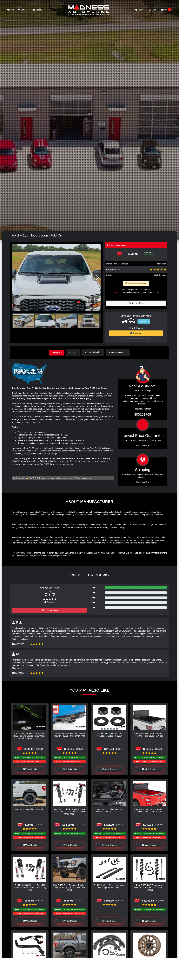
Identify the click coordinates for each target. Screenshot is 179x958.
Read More (143, 445)
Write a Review (50, 610)
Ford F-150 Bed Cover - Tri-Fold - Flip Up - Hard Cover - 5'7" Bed (149, 734)
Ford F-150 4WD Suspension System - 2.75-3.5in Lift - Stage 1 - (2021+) (149, 887)
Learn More (144, 321)
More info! (161, 264)
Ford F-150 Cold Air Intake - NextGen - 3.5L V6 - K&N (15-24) (109, 810)
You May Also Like (94, 352)
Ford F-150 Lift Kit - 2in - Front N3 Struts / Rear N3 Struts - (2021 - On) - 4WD (30, 887)
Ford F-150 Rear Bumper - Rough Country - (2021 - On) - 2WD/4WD (69, 734)
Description (57, 352)
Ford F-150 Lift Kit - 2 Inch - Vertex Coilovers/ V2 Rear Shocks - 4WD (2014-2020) (69, 811)
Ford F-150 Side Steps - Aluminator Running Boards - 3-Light (109, 886)
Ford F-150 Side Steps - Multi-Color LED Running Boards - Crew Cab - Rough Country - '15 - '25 (30, 735)
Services (23, 10)
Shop (10, 10)
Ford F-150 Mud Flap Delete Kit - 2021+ (29, 810)
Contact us (117, 292)
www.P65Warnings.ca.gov (79, 478)
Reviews (73, 352)
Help (139, 10)
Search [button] (152, 10)
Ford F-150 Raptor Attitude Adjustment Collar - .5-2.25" (109, 734)
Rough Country (159, 275)
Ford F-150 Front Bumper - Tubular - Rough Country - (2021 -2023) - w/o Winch (69, 887)
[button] (97, 277)
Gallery (37, 10)
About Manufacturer (118, 352)
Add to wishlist (136, 303)
